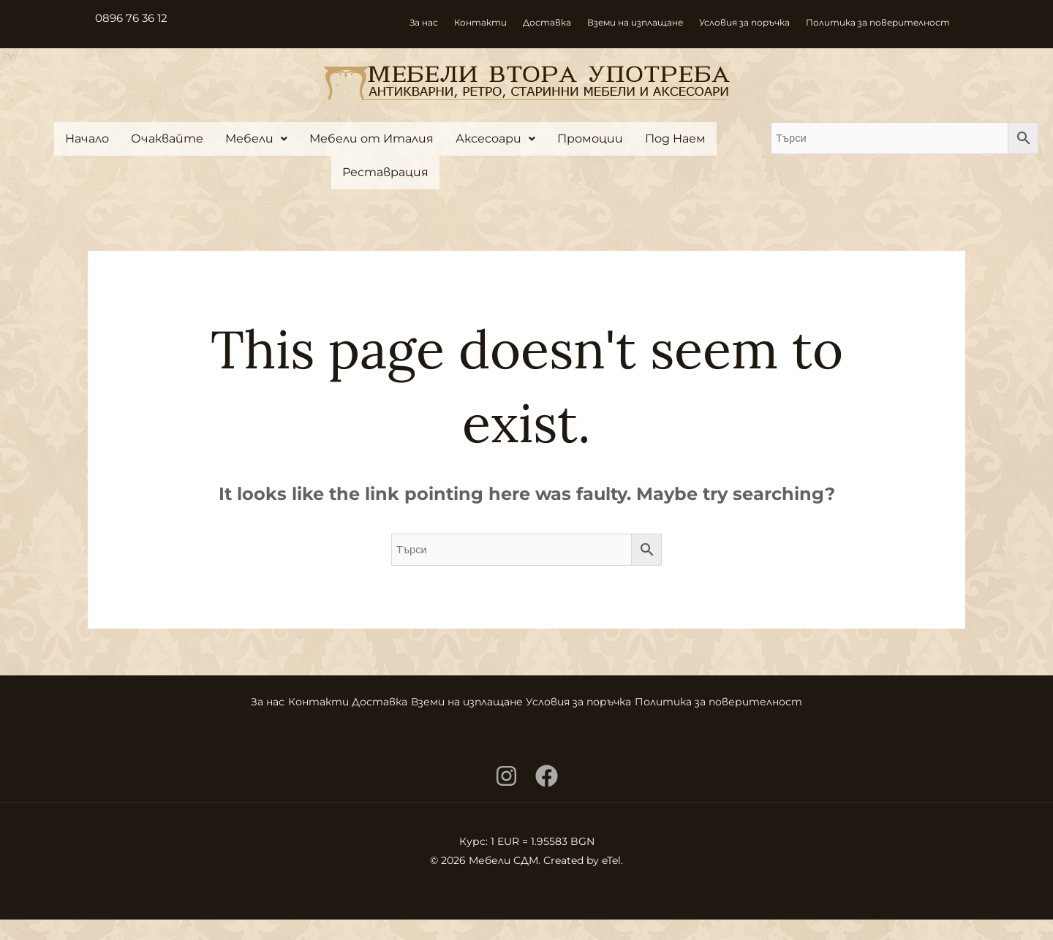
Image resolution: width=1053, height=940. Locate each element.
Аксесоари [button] (495, 138)
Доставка (547, 23)
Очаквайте (167, 138)
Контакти (480, 23)
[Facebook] (546, 796)
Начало (87, 138)
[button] (256, 139)
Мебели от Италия (371, 138)
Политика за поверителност (878, 23)
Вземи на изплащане (635, 23)
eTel (611, 880)
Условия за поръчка (744, 23)
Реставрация (385, 172)
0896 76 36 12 (134, 18)
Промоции (590, 138)
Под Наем (675, 138)
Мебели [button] (256, 138)
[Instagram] (506, 796)
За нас (424, 23)
